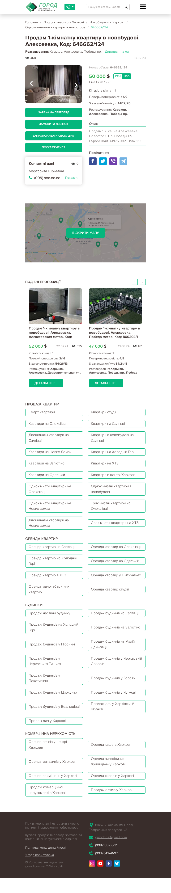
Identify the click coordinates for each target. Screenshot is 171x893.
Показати (71, 178)
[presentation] (31, 84)
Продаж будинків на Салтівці (116, 630)
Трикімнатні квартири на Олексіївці (112, 509)
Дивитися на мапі (118, 52)
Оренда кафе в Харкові (111, 765)
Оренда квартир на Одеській (116, 571)
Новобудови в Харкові (107, 22)
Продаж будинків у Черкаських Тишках (46, 680)
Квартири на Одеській (48, 477)
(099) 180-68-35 (106, 868)
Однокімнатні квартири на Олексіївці (51, 492)
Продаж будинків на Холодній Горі (46, 645)
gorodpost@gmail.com (111, 860)
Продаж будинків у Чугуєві (114, 712)
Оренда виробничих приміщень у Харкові (109, 783)
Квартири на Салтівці (109, 424)
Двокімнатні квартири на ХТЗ (116, 526)
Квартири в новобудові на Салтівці (114, 439)
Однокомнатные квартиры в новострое (55, 27)
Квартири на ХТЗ (105, 465)
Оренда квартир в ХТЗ (48, 588)
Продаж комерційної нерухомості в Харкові (48, 812)
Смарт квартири (42, 412)
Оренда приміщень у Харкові (54, 798)
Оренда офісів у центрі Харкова (49, 766)
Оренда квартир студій (111, 606)
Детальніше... (45, 383)
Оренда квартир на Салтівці (53, 554)
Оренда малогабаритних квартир (50, 606)
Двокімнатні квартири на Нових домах (50, 527)
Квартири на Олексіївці (49, 424)
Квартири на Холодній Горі (114, 453)
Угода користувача (39, 878)
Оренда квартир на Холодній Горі (54, 571)
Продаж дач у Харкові (48, 741)
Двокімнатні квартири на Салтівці (50, 439)
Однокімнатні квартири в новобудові (112, 492)
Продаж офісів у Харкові (112, 812)
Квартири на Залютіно (48, 465)
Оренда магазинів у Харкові (53, 783)
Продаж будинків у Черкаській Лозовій (108, 680)
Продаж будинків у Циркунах (54, 712)
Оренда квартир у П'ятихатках (106, 589)
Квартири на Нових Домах (51, 453)
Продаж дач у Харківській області (113, 727)
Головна (31, 22)
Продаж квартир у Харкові (63, 22)
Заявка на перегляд (53, 112)
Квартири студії (104, 412)
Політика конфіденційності (45, 870)
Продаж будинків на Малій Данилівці (114, 662)
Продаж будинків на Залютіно (108, 645)
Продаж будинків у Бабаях (114, 697)
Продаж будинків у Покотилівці (45, 697)
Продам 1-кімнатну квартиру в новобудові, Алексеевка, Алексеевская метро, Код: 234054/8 (54, 334)
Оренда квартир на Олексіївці (107, 554)
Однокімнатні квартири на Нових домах (51, 509)
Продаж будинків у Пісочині (53, 662)
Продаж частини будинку (50, 630)
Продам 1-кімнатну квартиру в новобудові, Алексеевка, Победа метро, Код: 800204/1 (114, 332)
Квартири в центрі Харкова (114, 477)
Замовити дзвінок (53, 124)
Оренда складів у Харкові (113, 798)
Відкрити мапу (85, 233)
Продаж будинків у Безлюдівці (45, 727)
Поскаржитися (53, 147)
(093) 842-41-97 (106, 876)
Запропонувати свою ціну (54, 136)
